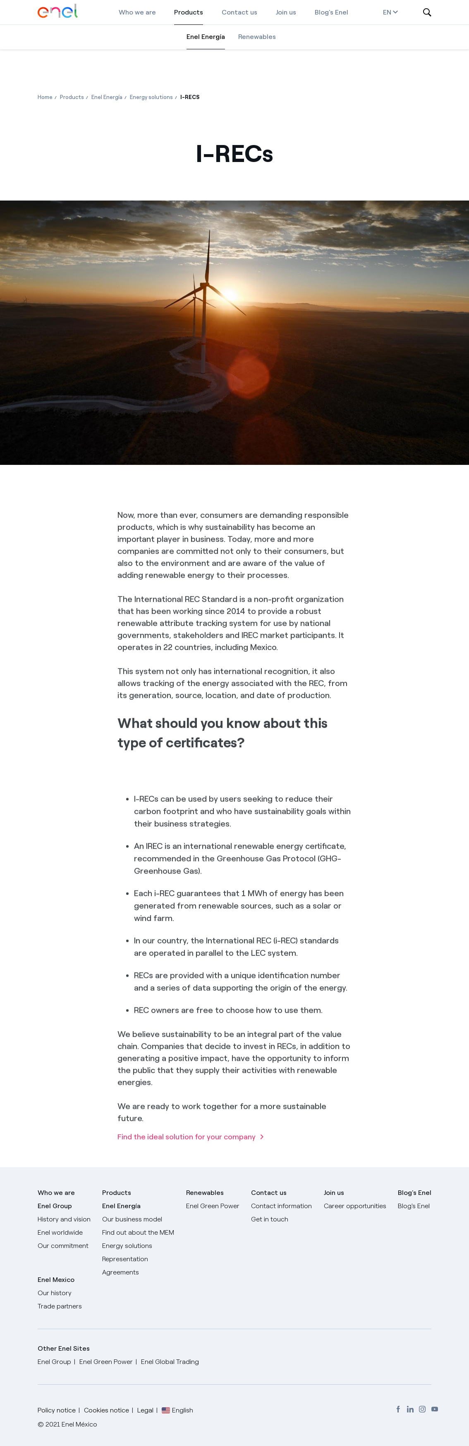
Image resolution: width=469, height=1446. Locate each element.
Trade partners (60, 1306)
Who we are (137, 12)
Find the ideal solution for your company (186, 1162)
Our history (55, 1293)
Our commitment (63, 1246)
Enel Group (55, 1206)
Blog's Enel (331, 12)
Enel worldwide (60, 1232)
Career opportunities (355, 1206)
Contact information (281, 1206)
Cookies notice (106, 1410)
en (390, 12)
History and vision (64, 1219)
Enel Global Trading (170, 1362)
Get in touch (269, 1219)
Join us (286, 12)
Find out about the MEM (138, 1232)
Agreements (120, 1272)
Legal (145, 1410)
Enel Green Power (212, 1206)
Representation (125, 1259)
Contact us (239, 12)
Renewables (257, 37)
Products (188, 12)
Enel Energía (206, 37)
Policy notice (57, 1410)
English (182, 1410)
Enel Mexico (56, 1280)
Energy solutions (127, 1246)
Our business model (132, 1219)
